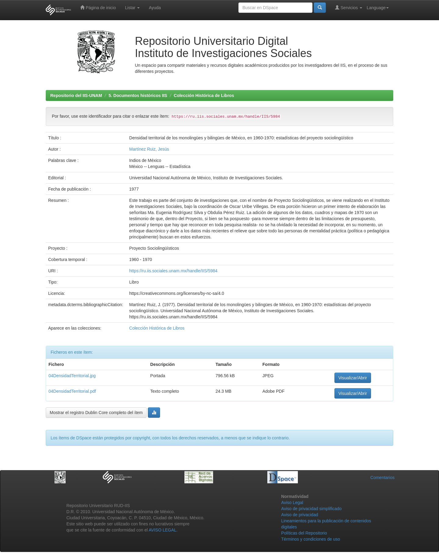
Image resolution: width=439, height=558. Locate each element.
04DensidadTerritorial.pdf (72, 391)
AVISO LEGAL (163, 530)
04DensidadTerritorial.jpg (72, 375)
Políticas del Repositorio (304, 533)
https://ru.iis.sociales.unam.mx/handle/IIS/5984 (173, 270)
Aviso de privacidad (299, 514)
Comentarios (382, 477)
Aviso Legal (292, 502)
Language (378, 7)
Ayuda (155, 7)
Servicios (348, 7)
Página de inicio (98, 7)
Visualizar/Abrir (352, 377)
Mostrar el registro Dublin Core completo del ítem (96, 412)
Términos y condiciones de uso (310, 539)
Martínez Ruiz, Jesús (149, 149)
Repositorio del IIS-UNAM (76, 95)
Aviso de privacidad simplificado (311, 508)
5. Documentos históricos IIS (138, 95)
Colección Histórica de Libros (204, 95)
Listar (132, 7)
